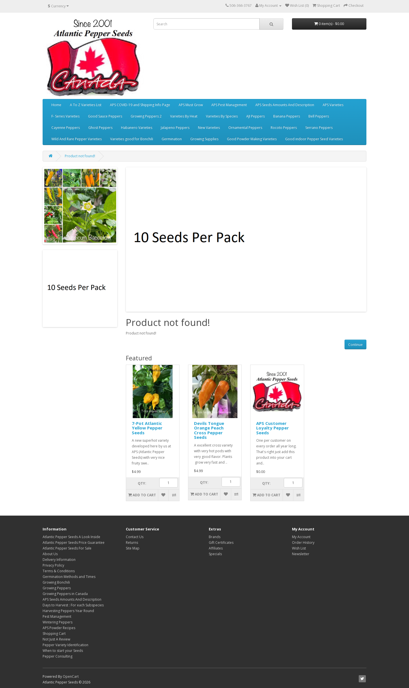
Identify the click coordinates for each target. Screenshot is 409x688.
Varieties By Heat (183, 116)
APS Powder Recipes (59, 627)
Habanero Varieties (136, 127)
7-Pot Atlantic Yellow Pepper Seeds (147, 427)
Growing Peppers (57, 588)
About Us (50, 553)
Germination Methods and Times (69, 576)
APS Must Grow (191, 104)
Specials (215, 553)
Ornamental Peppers (245, 127)
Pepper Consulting (57, 656)
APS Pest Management (229, 104)
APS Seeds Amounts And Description (284, 104)
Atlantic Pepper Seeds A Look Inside (71, 536)
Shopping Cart (54, 633)
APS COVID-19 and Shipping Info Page (140, 104)
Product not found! (80, 156)
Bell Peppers (318, 116)
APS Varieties (333, 104)
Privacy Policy (53, 565)
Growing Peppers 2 (146, 116)
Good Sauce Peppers (105, 116)
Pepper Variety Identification (65, 644)
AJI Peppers (255, 116)
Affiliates (216, 548)
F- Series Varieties (65, 116)
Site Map (132, 548)
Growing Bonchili (56, 582)
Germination (172, 139)
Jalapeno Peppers (175, 127)
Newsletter (300, 553)
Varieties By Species (222, 116)
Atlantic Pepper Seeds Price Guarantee (74, 542)
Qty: (142, 483)
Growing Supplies (204, 139)
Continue (355, 344)
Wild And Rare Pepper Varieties (76, 139)
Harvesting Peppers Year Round (68, 610)
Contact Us (134, 536)
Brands (214, 536)
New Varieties (209, 127)
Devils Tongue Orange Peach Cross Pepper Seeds (209, 430)
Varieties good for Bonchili (131, 139)
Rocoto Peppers (284, 127)
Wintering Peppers (57, 622)
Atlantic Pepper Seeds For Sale (67, 548)
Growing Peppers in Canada (65, 593)
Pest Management (57, 616)
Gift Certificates (221, 542)
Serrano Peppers (319, 127)
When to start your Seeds (63, 650)
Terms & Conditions (59, 571)
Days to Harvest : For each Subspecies (73, 605)
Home (56, 104)
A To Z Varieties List (85, 104)
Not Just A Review (56, 639)
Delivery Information (59, 559)
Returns (132, 542)
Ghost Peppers (100, 127)
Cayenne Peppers (65, 127)
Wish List (299, 548)
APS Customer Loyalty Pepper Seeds (272, 427)
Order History (303, 542)
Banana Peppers (286, 116)
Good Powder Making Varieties (252, 139)
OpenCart (71, 676)
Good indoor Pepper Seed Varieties (314, 139)
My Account (301, 536)
